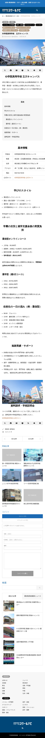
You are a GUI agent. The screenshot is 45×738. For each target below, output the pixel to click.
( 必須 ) (7, 533)
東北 (3, 685)
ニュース (25, 680)
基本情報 (7, 106)
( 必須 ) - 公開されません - (13, 539)
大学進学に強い (24, 30)
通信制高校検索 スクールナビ (17, 735)
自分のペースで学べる (23, 27)
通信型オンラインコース (14, 119)
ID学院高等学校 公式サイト (24, 177)
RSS (22, 728)
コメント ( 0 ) (22, 516)
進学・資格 (19, 25)
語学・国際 (26, 710)
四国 (3, 693)
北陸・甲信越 (26, 685)
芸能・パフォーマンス (8, 710)
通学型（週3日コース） (14, 124)
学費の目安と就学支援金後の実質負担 (17, 115)
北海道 (4, 683)
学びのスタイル (9, 111)
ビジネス (39, 25)
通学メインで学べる (9, 27)
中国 (24, 691)
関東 (12, 22)
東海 (24, 688)
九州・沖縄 (26, 693)
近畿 (3, 691)
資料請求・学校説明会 (12, 137)
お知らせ (4, 680)
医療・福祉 (5, 712)
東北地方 (25, 683)
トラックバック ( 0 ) (22, 520)
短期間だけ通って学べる (10, 30)
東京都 (5, 22)
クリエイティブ (29, 25)
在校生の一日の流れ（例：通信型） (16, 128)
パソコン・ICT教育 (8, 25)
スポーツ (4, 707)
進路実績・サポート (11, 132)
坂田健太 (12, 429)
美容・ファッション (28, 707)
